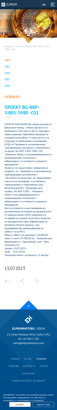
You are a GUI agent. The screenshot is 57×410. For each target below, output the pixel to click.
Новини (19, 46)
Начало (8, 46)
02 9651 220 (30, 338)
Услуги (44, 366)
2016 (7, 85)
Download (28, 373)
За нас (28, 358)
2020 (7, 72)
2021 (7, 66)
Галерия (13, 366)
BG (45, 4)
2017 (7, 79)
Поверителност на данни (28, 380)
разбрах (20, 404)
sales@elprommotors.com (28, 343)
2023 (7, 60)
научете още (43, 404)
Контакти (29, 366)
